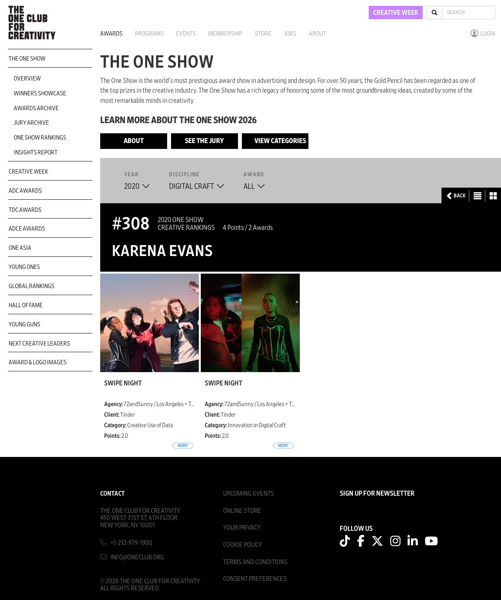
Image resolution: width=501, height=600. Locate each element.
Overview (27, 78)
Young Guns (24, 324)
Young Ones (24, 267)
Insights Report (36, 152)
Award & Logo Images (38, 362)
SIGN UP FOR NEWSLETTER (377, 493)
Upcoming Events (248, 493)
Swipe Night (123, 383)
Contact (112, 493)
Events (186, 33)
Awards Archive (36, 108)
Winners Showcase (40, 93)
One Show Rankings (40, 137)
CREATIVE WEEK (395, 12)
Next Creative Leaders (39, 343)
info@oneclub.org (137, 557)
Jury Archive (31, 123)
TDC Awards (25, 210)
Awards (111, 33)
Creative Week (28, 171)
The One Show (27, 59)
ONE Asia (20, 248)
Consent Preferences (255, 578)
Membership (225, 33)
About (317, 33)
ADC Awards (25, 191)
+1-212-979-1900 (131, 542)
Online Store (242, 510)
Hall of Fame (26, 305)
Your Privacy (242, 527)
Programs (149, 33)
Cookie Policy (242, 544)
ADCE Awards (27, 229)
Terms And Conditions (255, 562)
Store (263, 33)
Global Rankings (31, 286)
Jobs (290, 33)
